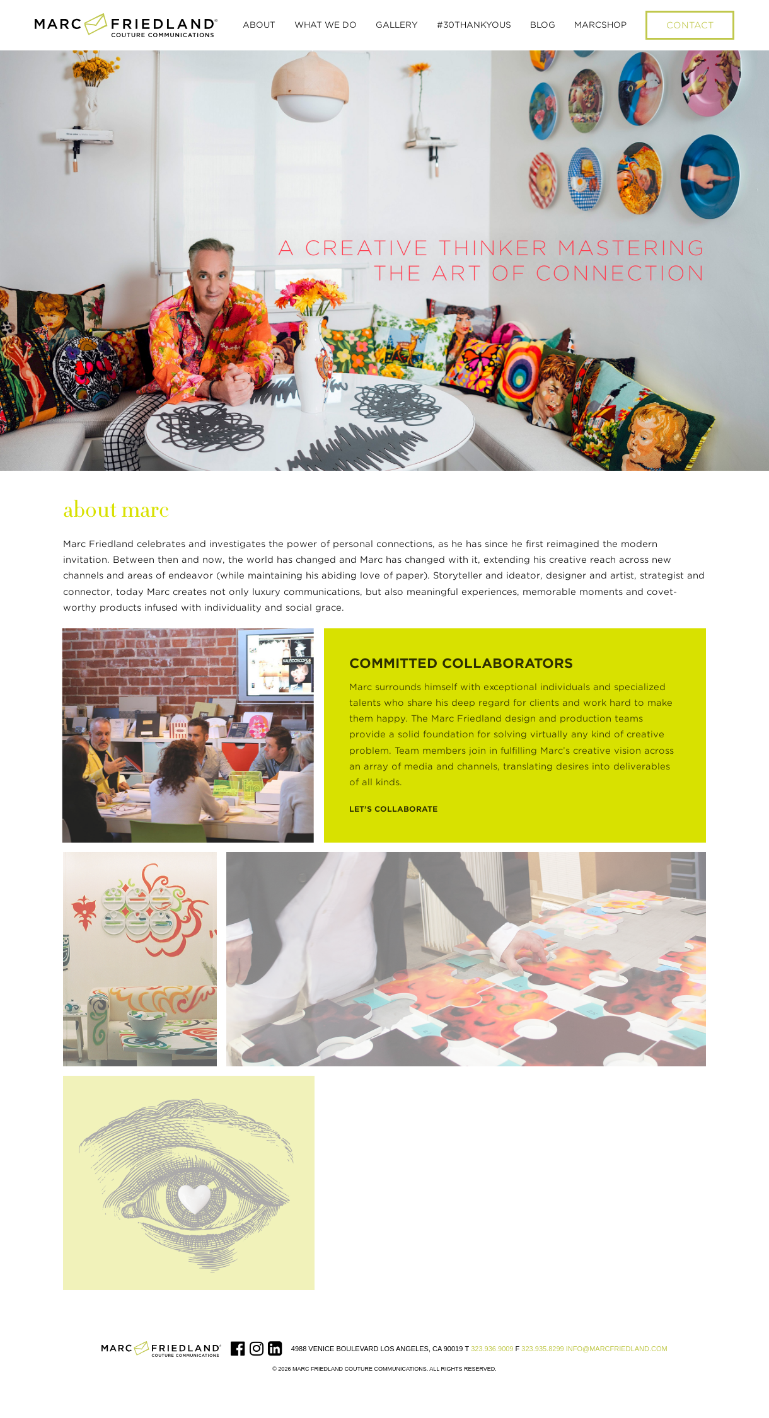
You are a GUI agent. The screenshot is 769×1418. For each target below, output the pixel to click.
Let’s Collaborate (393, 809)
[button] (259, 25)
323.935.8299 (542, 1348)
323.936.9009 (492, 1348)
